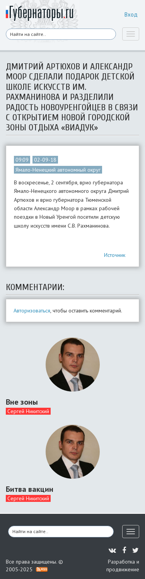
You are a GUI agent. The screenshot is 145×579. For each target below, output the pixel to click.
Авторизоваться (32, 310)
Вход (131, 14)
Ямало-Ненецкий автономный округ (58, 169)
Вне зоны (22, 402)
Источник (114, 255)
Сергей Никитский (28, 411)
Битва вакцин (29, 489)
